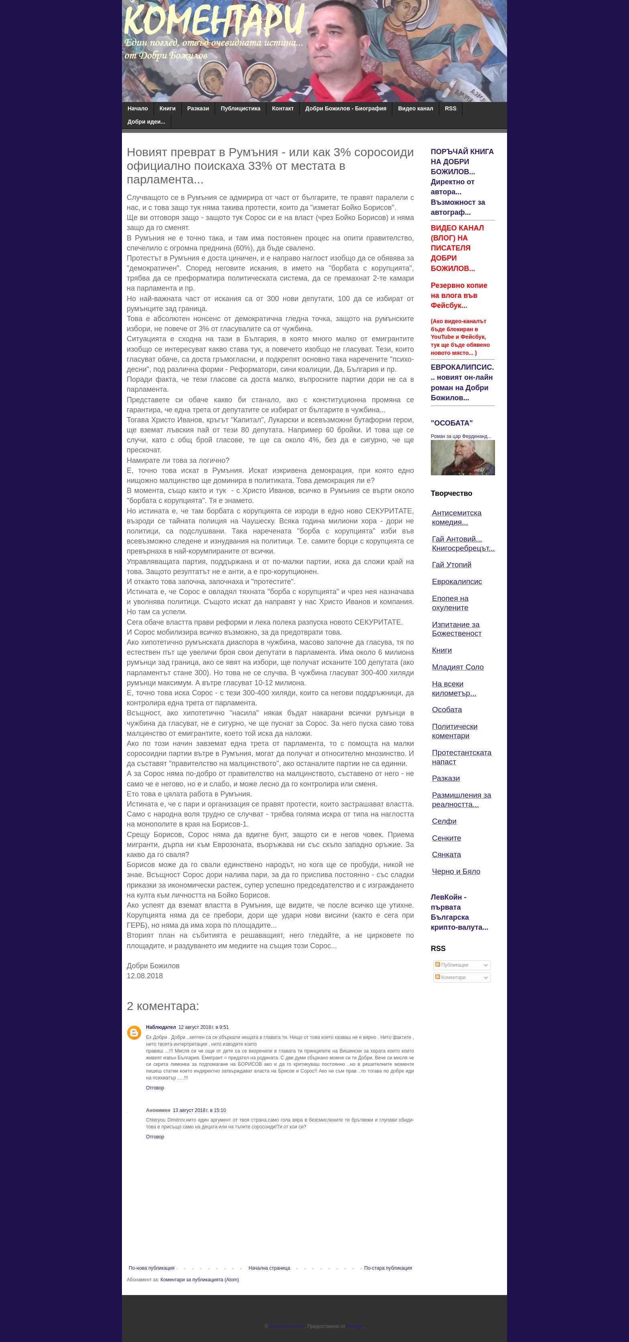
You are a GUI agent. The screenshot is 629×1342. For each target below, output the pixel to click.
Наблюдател (161, 1027)
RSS (451, 108)
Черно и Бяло (456, 871)
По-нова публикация (151, 1268)
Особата (447, 709)
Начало (138, 108)
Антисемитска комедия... (457, 517)
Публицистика (240, 108)
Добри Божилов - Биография (345, 108)
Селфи (444, 821)
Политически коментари (455, 731)
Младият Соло (458, 667)
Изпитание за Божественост (457, 629)
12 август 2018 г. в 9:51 (204, 1027)
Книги (168, 108)
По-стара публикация (388, 1268)
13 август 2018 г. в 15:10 (199, 1110)
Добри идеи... (146, 121)
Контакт (283, 108)
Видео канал (415, 108)
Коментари (450, 977)
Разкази (198, 108)
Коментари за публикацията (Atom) (199, 1280)
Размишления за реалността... (461, 799)
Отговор (155, 1088)
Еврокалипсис (457, 581)
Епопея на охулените (450, 603)
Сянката (446, 854)
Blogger (355, 1326)
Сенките (446, 838)
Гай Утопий (451, 564)
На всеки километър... (454, 688)
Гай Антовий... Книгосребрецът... (463, 543)
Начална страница (269, 1268)
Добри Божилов (287, 1326)
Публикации (452, 965)
